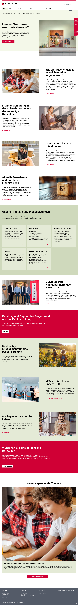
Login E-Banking (68, 4)
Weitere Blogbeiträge (37, 576)
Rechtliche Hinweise (20, 602)
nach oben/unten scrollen (76, 603)
